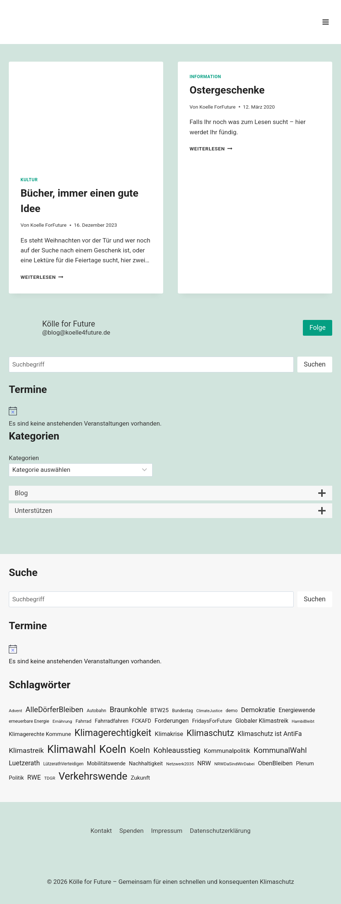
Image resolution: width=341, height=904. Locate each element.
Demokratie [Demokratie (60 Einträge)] (258, 710)
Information (205, 76)
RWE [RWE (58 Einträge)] (34, 777)
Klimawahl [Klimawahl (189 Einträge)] (71, 749)
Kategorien (24, 458)
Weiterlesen (42, 277)
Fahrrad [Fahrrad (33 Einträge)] (83, 721)
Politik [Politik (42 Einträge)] (16, 777)
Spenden (132, 830)
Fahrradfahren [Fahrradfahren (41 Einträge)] (111, 721)
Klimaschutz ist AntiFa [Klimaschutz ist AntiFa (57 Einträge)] (270, 733)
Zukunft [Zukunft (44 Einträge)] (140, 777)
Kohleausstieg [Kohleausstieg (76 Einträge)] (177, 750)
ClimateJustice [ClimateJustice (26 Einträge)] (209, 710)
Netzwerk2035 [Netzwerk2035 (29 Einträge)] (180, 763)
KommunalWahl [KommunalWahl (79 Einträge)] (280, 750)
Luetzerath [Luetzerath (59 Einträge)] (24, 763)
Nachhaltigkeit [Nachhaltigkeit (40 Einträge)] (146, 764)
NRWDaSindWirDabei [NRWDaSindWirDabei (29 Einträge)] (234, 763)
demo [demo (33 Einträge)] (232, 710)
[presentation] (86, 113)
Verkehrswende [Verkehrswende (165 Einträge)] (93, 776)
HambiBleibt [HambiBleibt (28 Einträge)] (303, 721)
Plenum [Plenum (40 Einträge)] (305, 764)
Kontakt (101, 830)
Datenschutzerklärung (220, 830)
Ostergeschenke (227, 90)
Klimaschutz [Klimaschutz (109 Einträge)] (210, 733)
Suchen (315, 364)
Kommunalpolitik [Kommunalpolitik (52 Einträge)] (227, 750)
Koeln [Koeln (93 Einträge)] (139, 750)
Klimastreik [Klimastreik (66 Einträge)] (26, 750)
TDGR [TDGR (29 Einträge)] (49, 778)
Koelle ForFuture (48, 225)
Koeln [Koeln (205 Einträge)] (112, 749)
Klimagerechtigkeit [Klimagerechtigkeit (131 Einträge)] (112, 733)
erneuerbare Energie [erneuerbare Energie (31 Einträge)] (29, 721)
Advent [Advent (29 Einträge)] (15, 710)
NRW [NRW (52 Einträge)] (204, 763)
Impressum (167, 830)
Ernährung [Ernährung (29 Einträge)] (62, 721)
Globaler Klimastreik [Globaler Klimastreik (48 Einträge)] (262, 720)
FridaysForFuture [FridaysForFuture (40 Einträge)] (212, 721)
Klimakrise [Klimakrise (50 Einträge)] (169, 733)
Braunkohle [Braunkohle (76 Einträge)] (128, 709)
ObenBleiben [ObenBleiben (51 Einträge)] (275, 763)
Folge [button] (317, 327)
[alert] (170, 417)
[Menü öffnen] (325, 22)
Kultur (29, 179)
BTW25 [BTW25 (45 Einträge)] (159, 710)
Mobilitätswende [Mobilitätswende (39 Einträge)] (106, 763)
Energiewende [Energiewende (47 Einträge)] (297, 710)
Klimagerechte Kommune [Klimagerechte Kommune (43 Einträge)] (40, 734)
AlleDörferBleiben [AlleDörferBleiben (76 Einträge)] (55, 709)
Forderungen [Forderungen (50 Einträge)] (171, 720)
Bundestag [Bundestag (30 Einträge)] (182, 710)
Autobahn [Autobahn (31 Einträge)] (96, 710)
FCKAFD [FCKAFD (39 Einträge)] (141, 721)
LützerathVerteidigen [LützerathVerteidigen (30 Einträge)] (63, 763)
